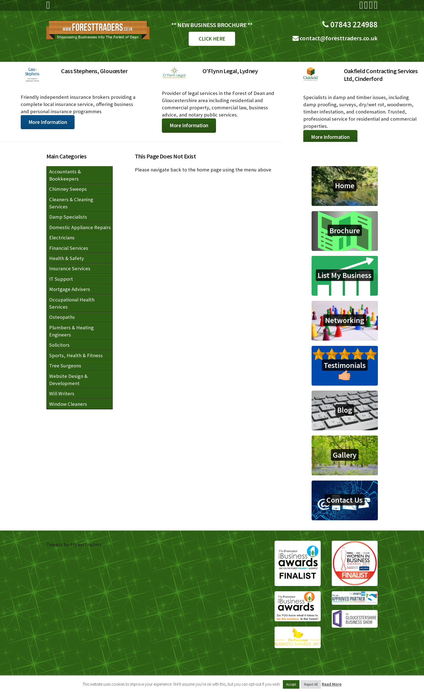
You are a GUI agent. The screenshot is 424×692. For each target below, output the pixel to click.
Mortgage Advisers (69, 289)
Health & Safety (66, 258)
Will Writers (61, 393)
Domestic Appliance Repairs (80, 227)
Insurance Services (69, 268)
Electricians (62, 237)
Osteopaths (62, 317)
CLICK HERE (212, 39)
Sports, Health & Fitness (76, 355)
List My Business (345, 275)
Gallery (345, 455)
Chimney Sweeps (68, 189)
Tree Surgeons (65, 365)
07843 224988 (353, 24)
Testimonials (345, 365)
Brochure (345, 230)
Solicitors (59, 345)
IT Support (61, 279)
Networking (344, 320)
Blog (344, 410)
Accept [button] (291, 684)
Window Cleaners (68, 404)
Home (344, 185)
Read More (331, 684)
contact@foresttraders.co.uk (338, 38)
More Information (47, 122)
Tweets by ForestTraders (74, 544)
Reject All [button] (311, 684)
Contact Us (344, 500)
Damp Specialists (68, 217)
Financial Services (68, 248)
